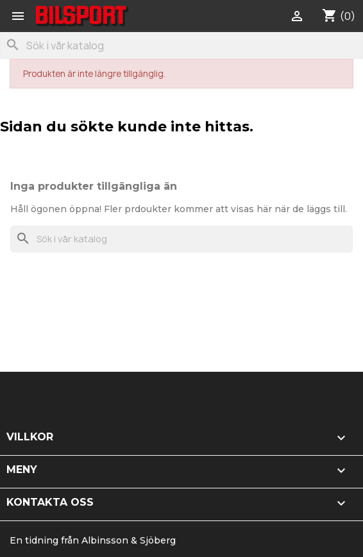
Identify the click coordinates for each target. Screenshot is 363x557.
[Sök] (181, 45)
